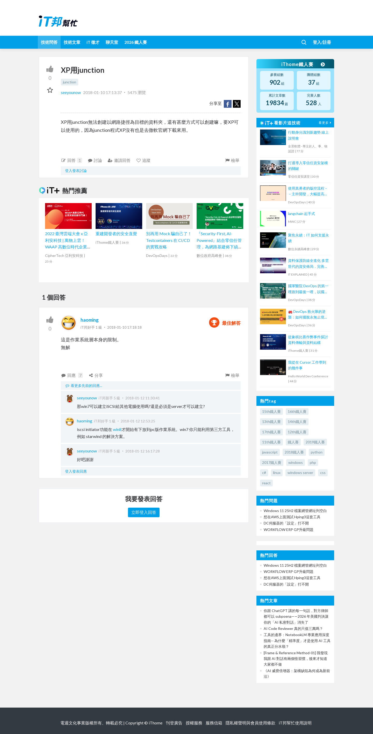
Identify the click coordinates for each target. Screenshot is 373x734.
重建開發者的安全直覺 (116, 233)
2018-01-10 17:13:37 (102, 92)
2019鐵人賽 (315, 442)
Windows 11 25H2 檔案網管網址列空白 (295, 510)
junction (69, 82)
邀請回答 (119, 160)
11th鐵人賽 (271, 442)
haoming (90, 320)
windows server (300, 472)
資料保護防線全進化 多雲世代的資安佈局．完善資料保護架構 (308, 263)
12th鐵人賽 (297, 432)
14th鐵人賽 (297, 421)
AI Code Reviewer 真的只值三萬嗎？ (293, 628)
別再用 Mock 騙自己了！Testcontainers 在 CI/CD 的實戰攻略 (169, 240)
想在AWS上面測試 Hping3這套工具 (292, 517)
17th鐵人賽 (271, 432)
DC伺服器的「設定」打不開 (286, 523)
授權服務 (194, 722)
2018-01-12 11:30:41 (142, 398)
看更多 (326, 123)
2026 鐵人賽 (135, 42)
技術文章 (72, 42)
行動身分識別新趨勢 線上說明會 (308, 135)
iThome (155, 722)
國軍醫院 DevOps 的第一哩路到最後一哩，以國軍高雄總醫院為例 (308, 289)
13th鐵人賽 (271, 421)
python (316, 452)
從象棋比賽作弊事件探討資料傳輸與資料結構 (308, 340)
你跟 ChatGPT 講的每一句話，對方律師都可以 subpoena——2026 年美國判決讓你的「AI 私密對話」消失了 (296, 616)
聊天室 (112, 42)
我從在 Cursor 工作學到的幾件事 (307, 365)
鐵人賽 (293, 442)
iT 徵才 (93, 42)
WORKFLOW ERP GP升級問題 (288, 529)
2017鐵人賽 (271, 462)
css (323, 472)
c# (264, 472)
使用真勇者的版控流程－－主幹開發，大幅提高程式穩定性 (308, 191)
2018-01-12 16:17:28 (142, 451)
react (266, 483)
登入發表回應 (76, 471)
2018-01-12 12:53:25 (138, 421)
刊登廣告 (174, 722)
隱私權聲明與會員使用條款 (250, 722)
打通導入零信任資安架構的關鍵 (308, 166)
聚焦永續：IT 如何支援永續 (308, 238)
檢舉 (232, 160)
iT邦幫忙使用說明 (295, 722)
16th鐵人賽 (297, 411)
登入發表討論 (76, 170)
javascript (270, 452)
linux (277, 472)
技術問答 (49, 42)
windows (295, 462)
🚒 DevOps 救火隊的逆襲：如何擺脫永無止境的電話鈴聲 (308, 314)
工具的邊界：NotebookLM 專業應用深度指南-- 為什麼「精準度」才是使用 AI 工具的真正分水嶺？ (297, 640)
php (313, 462)
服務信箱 (214, 722)
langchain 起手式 (301, 213)
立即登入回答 (143, 512)
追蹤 (143, 160)
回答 (71, 160)
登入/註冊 (322, 42)
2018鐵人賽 (294, 452)
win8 (116, 429)
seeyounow (71, 92)
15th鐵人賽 (271, 411)
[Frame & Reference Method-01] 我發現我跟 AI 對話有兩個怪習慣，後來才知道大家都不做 (296, 659)
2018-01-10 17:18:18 (124, 327)
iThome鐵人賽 (302, 64)
